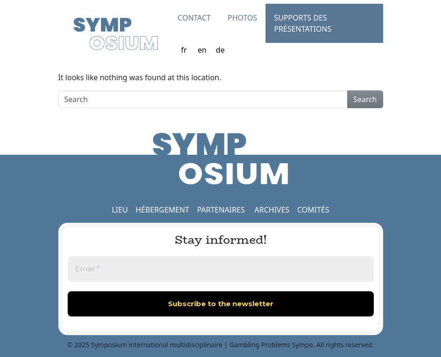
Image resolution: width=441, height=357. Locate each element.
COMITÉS (313, 210)
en (202, 50)
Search (365, 99)
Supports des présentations (302, 23)
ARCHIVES (271, 210)
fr (184, 50)
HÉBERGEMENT (162, 210)
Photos (242, 18)
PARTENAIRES (221, 210)
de (220, 50)
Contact (194, 18)
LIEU (119, 210)
